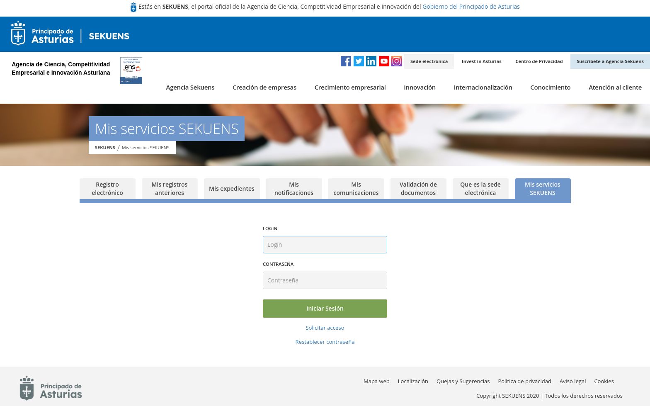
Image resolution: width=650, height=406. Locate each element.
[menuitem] (190, 87)
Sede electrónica (429, 61)
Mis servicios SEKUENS (146, 147)
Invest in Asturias (482, 61)
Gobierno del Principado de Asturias (471, 6)
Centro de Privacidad (539, 61)
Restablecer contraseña (325, 341)
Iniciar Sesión (325, 308)
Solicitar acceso (325, 327)
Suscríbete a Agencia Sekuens (610, 61)
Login (270, 228)
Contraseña (278, 264)
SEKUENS (105, 147)
